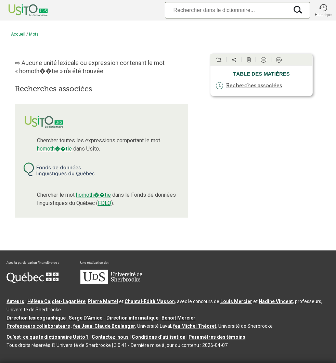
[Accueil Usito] (20, 10)
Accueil (18, 34)
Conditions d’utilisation (158, 337)
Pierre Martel (103, 301)
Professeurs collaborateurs (38, 326)
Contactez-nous (110, 337)
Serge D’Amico (86, 318)
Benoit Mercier (178, 318)
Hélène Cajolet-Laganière (56, 301)
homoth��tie (54, 148)
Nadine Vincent (276, 301)
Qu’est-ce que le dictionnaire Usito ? (48, 337)
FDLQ (104, 203)
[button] (323, 10)
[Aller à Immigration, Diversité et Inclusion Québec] (33, 281)
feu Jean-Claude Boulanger (104, 326)
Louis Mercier (236, 301)
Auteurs (15, 301)
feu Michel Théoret (194, 326)
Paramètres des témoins (217, 337)
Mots (34, 34)
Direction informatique (132, 318)
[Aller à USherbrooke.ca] (111, 282)
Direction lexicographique (36, 318)
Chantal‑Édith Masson (150, 301)
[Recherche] (226, 10)
